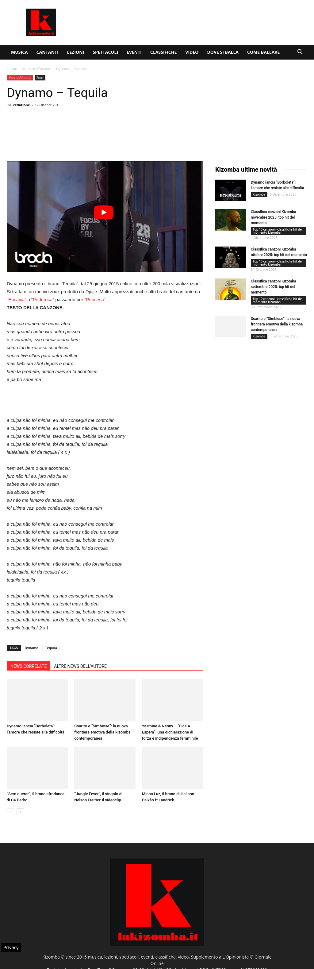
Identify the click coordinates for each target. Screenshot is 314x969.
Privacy (10, 947)
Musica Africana (36, 69)
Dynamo (32, 647)
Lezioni (75, 52)
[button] (300, 53)
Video (191, 52)
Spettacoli (105, 52)
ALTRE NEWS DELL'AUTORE (80, 666)
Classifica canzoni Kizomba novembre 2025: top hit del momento (273, 217)
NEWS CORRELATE (28, 666)
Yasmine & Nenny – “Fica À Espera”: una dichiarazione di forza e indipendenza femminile (170, 732)
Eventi (134, 52)
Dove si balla (223, 52)
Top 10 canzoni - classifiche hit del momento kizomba (278, 231)
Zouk (40, 78)
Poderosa (42, 299)
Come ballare (263, 52)
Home (12, 69)
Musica (19, 52)
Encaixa (16, 299)
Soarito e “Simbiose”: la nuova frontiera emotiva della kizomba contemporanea (102, 732)
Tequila (51, 647)
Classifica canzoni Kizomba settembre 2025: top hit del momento (273, 286)
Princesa (95, 299)
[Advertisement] (195, 22)
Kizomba (259, 194)
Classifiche (163, 52)
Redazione (21, 105)
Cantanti (47, 52)
